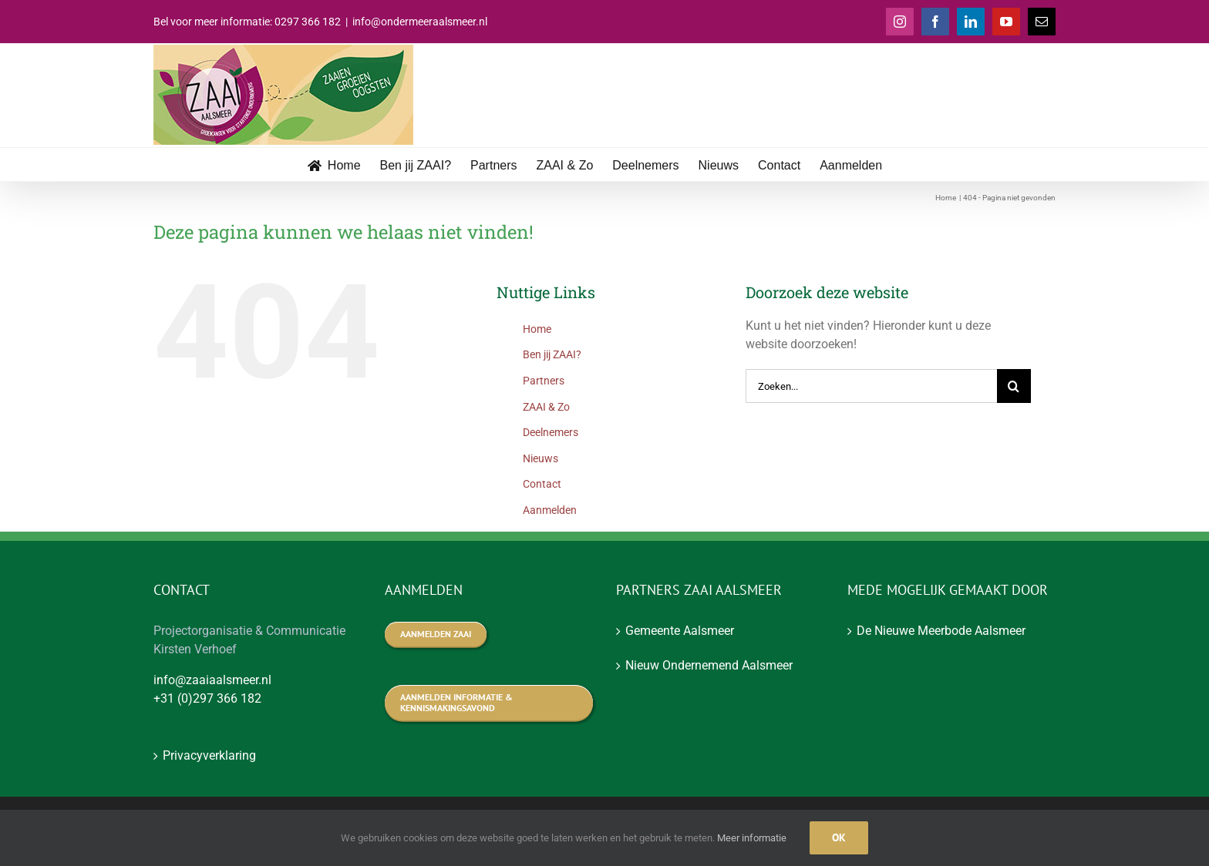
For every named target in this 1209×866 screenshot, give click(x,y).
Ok (839, 837)
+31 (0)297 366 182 (207, 698)
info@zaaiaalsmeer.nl (212, 680)
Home (537, 329)
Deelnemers (550, 432)
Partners (543, 380)
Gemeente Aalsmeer (679, 630)
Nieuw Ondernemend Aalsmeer (709, 665)
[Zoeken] (1014, 386)
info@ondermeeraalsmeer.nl (419, 21)
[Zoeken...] (871, 386)
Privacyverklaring (209, 755)
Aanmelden (550, 510)
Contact (542, 484)
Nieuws (540, 458)
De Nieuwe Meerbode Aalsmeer (941, 630)
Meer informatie (751, 838)
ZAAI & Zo (546, 407)
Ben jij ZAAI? (552, 354)
